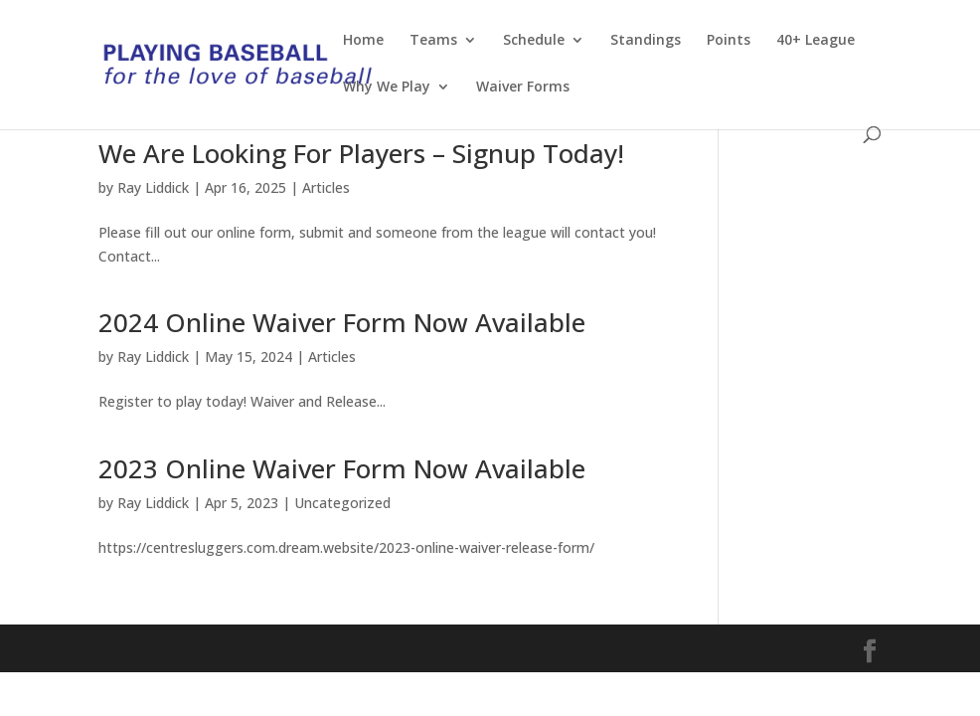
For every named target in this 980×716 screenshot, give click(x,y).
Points (728, 41)
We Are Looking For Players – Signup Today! (361, 153)
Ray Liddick (153, 187)
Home (363, 41)
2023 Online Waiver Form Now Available (341, 468)
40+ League (815, 41)
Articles (326, 187)
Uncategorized (342, 502)
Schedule (534, 41)
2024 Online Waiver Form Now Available (341, 322)
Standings (645, 41)
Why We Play (386, 87)
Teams (433, 41)
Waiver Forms (523, 87)
